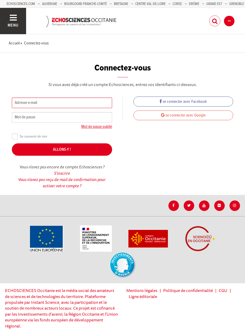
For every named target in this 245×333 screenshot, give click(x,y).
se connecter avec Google (183, 115)
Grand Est (214, 4)
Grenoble (236, 4)
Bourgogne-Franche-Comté (85, 4)
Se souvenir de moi (29, 136)
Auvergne (49, 4)
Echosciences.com (21, 4)
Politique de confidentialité (188, 290)
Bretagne (121, 4)
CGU (223, 290)
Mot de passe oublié (96, 126)
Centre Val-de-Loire (150, 4)
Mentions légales (141, 290)
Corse (177, 4)
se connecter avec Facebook (183, 101)
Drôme (194, 4)
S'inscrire (62, 173)
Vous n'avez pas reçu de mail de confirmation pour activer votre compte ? (62, 182)
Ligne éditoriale (143, 296)
